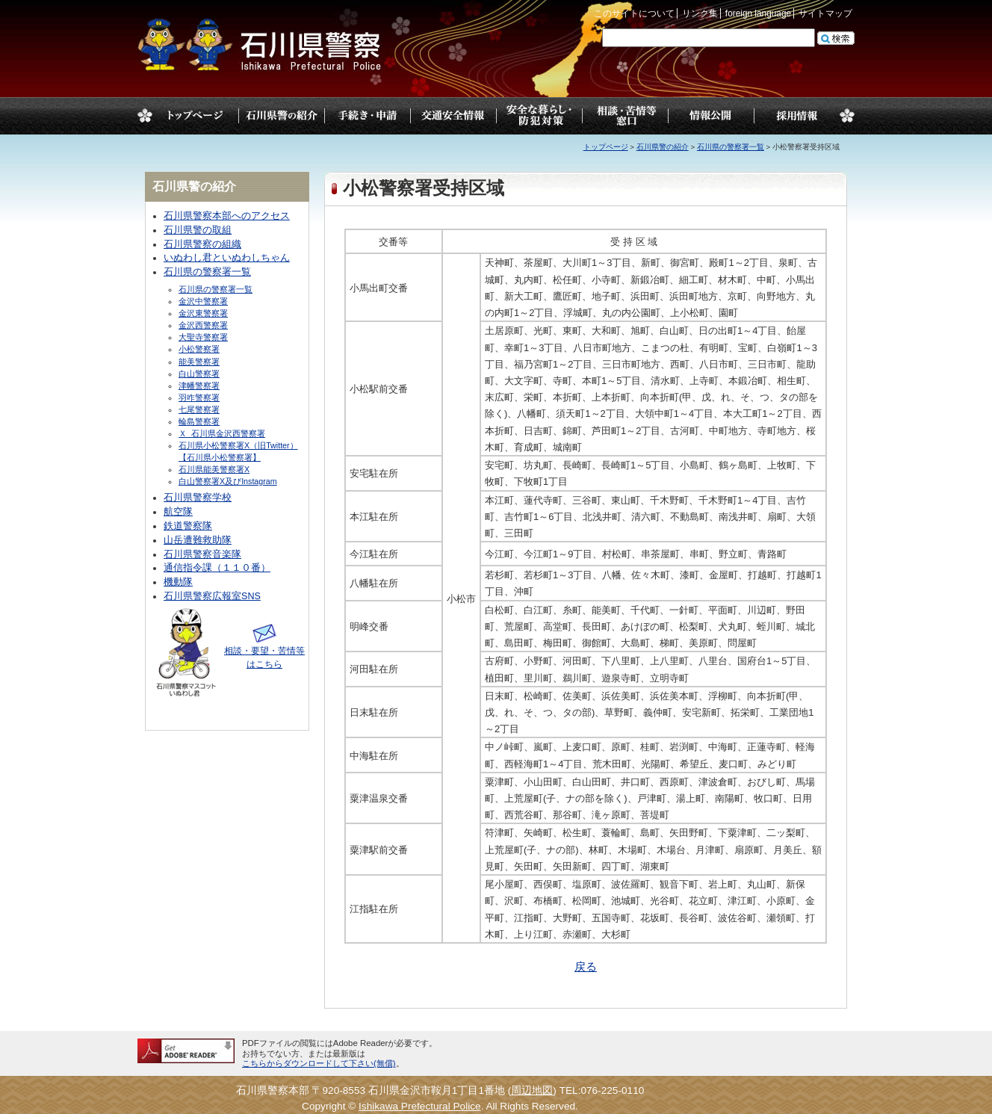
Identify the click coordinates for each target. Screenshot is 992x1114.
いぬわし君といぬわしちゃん (227, 258)
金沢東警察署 (203, 313)
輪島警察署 (199, 421)
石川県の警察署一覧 (730, 147)
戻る (585, 967)
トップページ (195, 115)
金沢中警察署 (203, 301)
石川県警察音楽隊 (202, 554)
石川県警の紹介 (662, 147)
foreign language (758, 13)
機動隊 (178, 582)
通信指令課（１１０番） (217, 568)
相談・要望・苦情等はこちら (264, 650)
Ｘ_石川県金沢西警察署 (222, 433)
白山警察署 (199, 373)
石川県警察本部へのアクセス (227, 216)
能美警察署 (199, 361)
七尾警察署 (199, 409)
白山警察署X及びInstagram (228, 481)
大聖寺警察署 (203, 336)
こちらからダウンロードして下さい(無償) (319, 1063)
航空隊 (178, 512)
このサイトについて (634, 13)
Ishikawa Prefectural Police (420, 1106)
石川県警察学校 (198, 497)
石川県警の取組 (198, 230)
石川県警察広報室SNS (212, 596)
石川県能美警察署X (214, 469)
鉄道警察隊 (188, 526)
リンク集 (700, 13)
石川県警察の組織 (202, 244)
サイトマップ (825, 13)
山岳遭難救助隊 (198, 540)
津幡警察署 (199, 385)
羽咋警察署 (199, 397)
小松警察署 (199, 348)
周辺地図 (532, 1090)
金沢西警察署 (203, 325)
